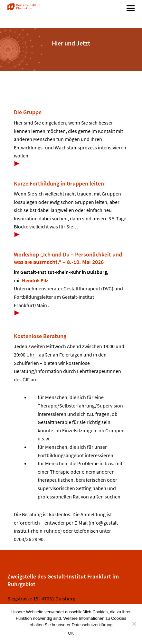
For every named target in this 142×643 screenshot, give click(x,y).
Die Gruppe (28, 112)
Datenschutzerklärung (92, 624)
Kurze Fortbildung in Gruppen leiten (59, 183)
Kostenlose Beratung (40, 336)
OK (71, 633)
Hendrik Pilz (35, 280)
